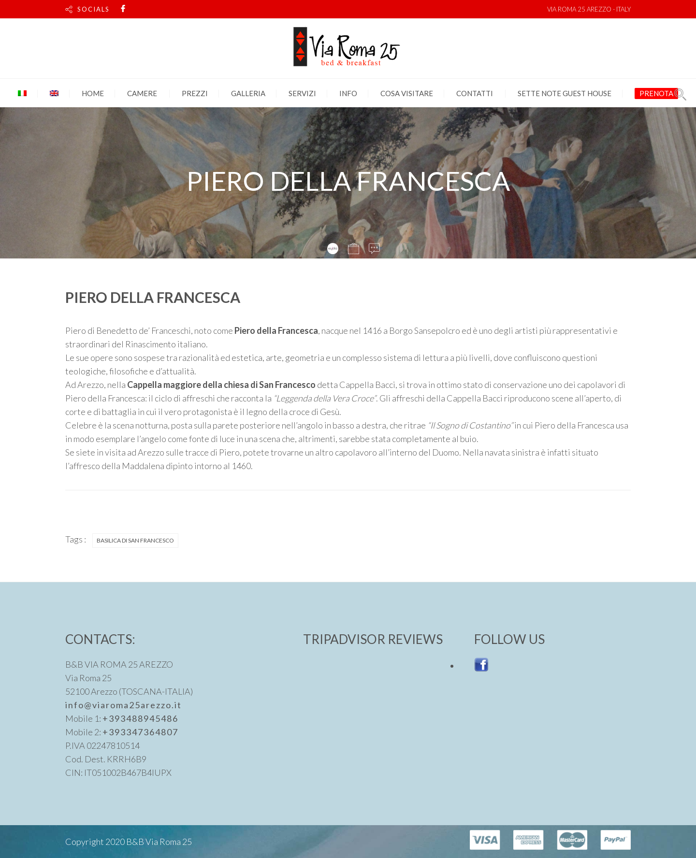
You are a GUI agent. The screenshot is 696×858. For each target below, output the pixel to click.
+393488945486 (140, 718)
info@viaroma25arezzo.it (123, 705)
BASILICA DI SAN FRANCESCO (135, 540)
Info (348, 93)
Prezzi (195, 93)
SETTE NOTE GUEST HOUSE (564, 93)
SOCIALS (93, 9)
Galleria (248, 93)
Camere (142, 93)
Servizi (302, 93)
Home (93, 93)
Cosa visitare (406, 93)
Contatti (474, 93)
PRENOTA (656, 93)
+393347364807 (140, 732)
